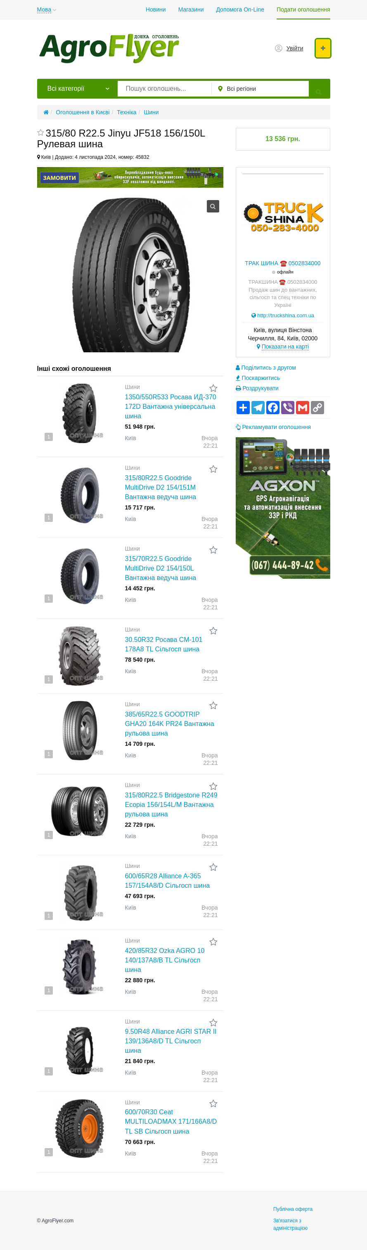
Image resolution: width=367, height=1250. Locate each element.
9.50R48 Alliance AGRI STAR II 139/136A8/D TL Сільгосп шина (171, 1041)
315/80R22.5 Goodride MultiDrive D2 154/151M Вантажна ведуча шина (161, 487)
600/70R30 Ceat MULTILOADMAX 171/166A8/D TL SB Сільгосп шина (171, 1121)
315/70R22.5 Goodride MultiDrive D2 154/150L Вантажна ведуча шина (161, 568)
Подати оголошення (303, 9)
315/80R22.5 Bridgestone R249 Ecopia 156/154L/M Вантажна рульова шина (171, 805)
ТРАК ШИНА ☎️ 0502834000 (282, 263)
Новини (156, 9)
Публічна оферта (293, 1209)
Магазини (191, 9)
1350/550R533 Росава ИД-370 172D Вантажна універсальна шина (170, 407)
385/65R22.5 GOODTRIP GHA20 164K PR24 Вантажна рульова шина (169, 724)
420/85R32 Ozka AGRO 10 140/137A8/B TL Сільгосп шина (165, 960)
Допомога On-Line (240, 9)
